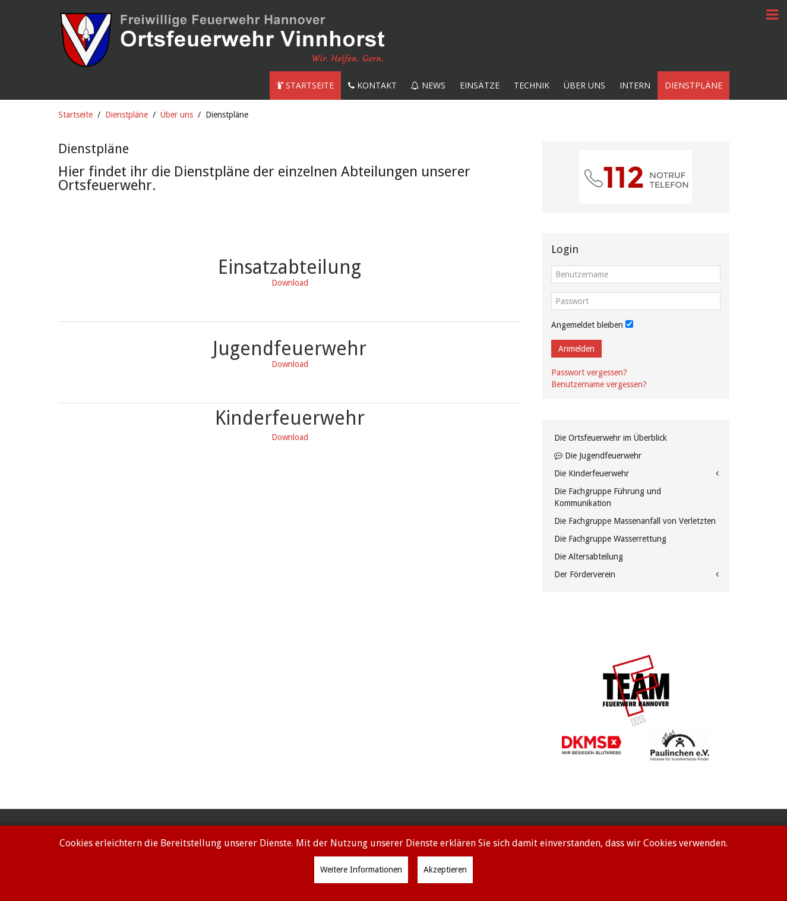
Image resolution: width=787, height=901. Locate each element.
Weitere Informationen (361, 869)
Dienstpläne (693, 85)
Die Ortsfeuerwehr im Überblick (610, 437)
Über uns (584, 85)
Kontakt (372, 85)
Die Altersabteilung (588, 556)
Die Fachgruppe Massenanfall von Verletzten (635, 521)
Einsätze (480, 85)
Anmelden (576, 348)
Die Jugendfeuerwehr (597, 455)
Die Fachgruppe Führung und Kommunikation (607, 497)
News (428, 85)
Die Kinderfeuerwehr (591, 473)
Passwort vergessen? (589, 372)
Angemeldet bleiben (587, 325)
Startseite (305, 85)
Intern (635, 85)
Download (289, 364)
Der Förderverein (584, 574)
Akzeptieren (445, 869)
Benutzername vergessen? (599, 384)
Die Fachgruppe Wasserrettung (610, 538)
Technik (531, 85)
